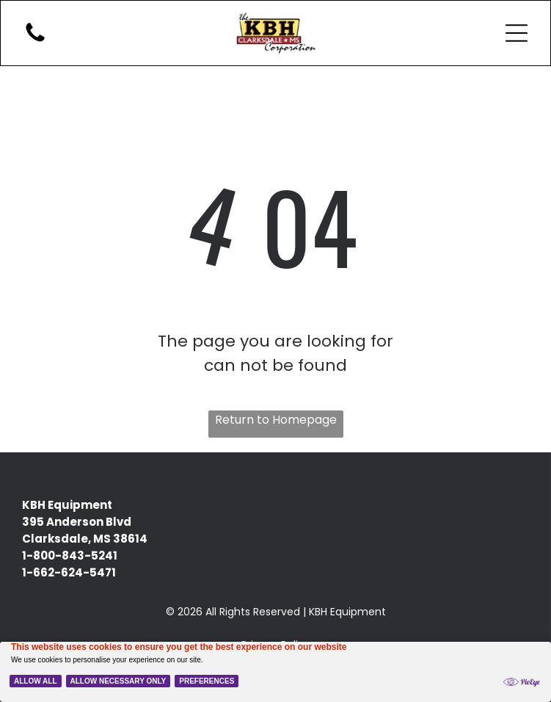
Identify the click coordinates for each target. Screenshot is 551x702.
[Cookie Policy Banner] (275, 672)
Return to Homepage (276, 419)
